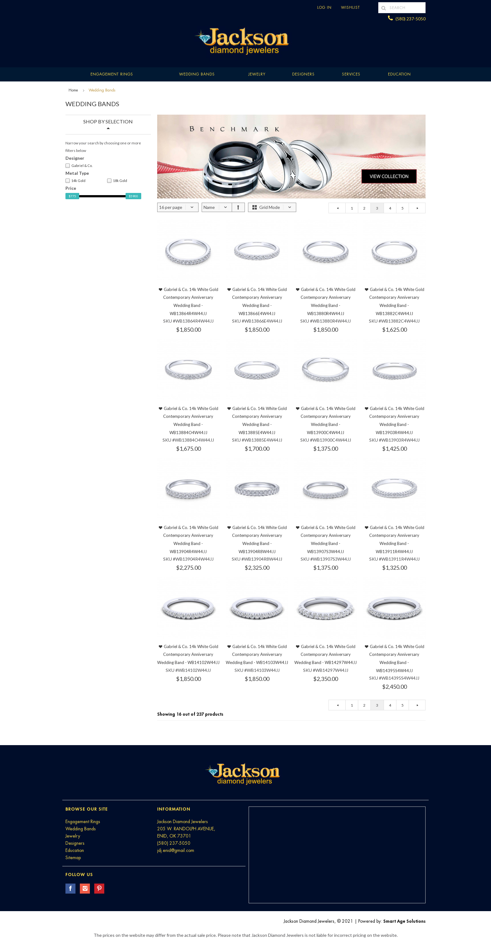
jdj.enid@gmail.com (175, 850)
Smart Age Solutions (404, 921)
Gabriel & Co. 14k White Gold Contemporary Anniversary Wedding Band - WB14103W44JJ (257, 654)
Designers (303, 74)
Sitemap (73, 857)
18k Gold (117, 181)
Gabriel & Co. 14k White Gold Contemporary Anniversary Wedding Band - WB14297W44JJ (325, 654)
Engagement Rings (111, 74)
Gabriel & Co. (78, 165)
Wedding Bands (197, 74)
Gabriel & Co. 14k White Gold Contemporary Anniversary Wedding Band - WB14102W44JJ (188, 654)
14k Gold (75, 181)
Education (74, 850)
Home (73, 90)
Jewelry (257, 74)
